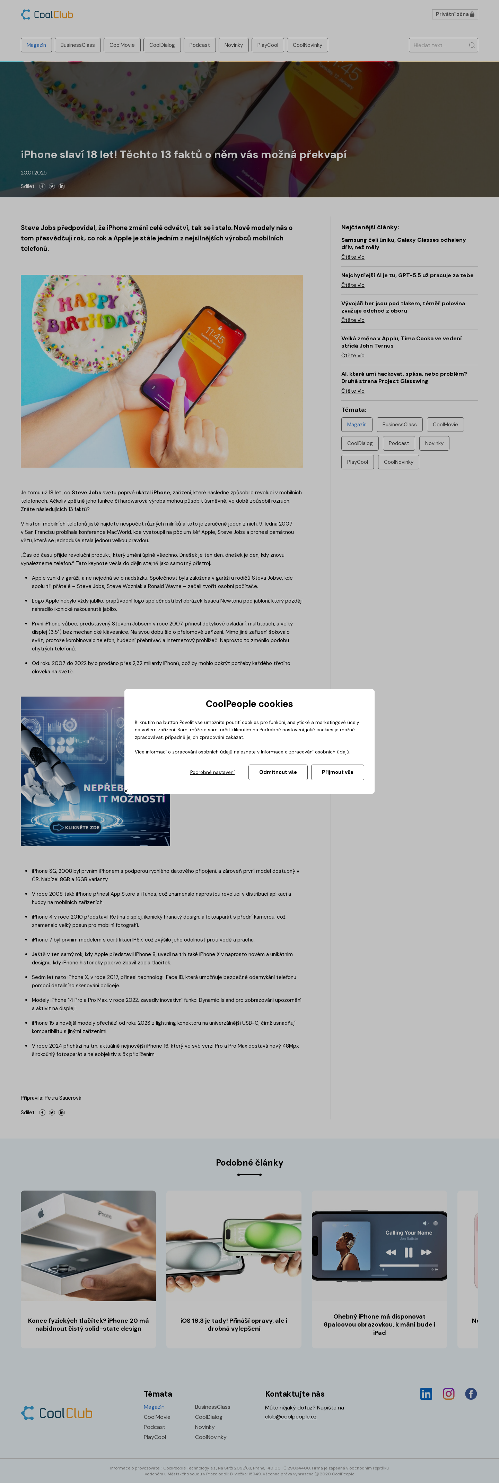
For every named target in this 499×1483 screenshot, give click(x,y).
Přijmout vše (337, 772)
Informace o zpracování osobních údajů (305, 752)
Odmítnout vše (278, 772)
